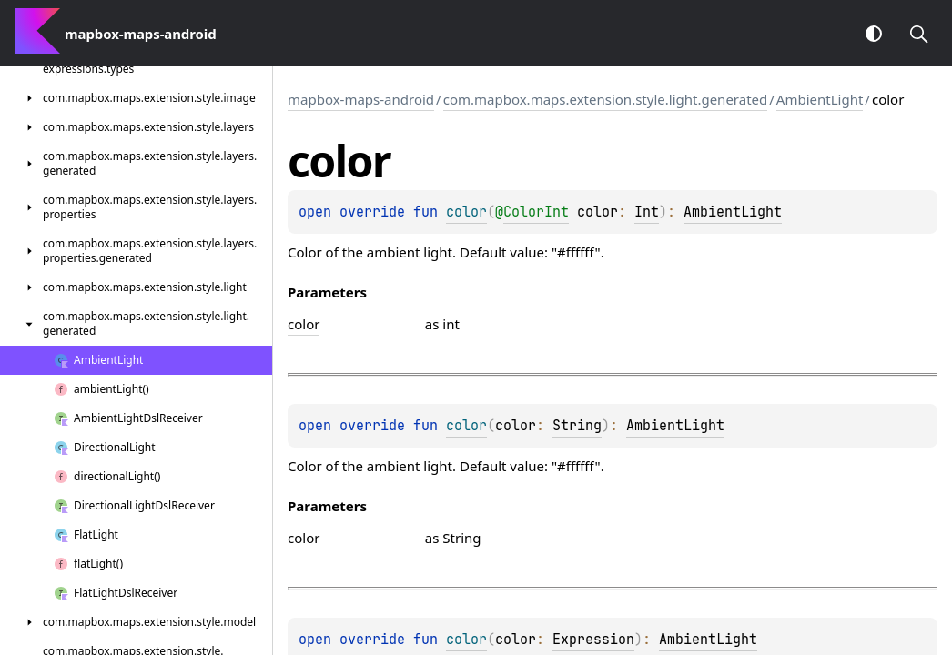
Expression (593, 639)
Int (646, 212)
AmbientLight (820, 99)
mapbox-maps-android (361, 99)
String (577, 426)
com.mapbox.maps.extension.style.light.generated (605, 99)
